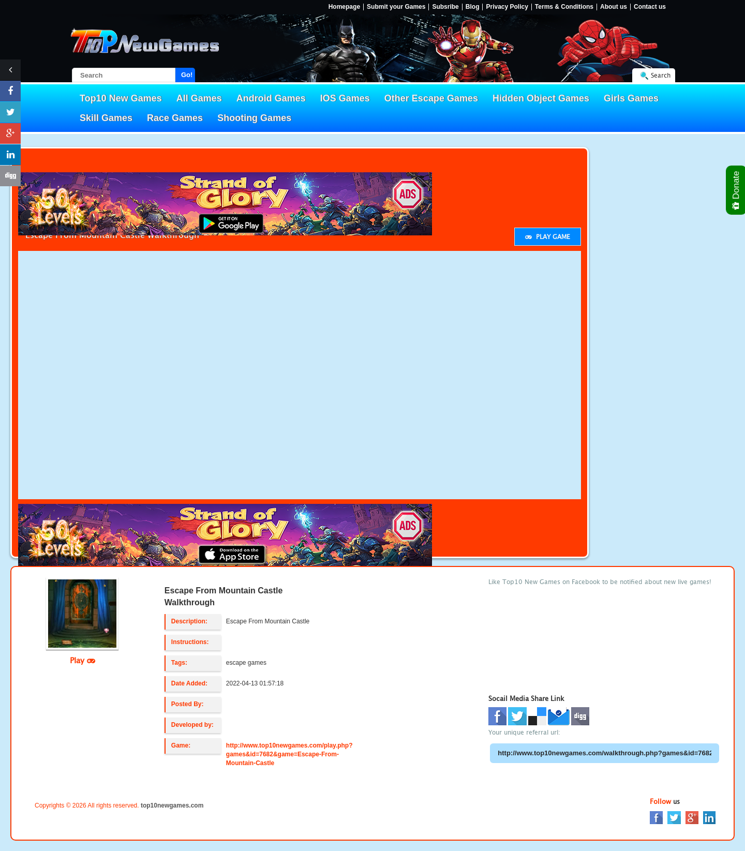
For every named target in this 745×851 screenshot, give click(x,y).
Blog (473, 7)
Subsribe (445, 7)
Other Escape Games (431, 98)
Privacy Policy (507, 7)
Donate (736, 190)
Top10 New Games (121, 98)
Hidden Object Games (541, 98)
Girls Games (631, 98)
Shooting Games (254, 118)
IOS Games (345, 98)
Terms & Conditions (564, 7)
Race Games (175, 118)
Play (82, 660)
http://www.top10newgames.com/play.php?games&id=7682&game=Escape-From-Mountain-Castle (289, 754)
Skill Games (106, 118)
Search (661, 75)
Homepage (344, 7)
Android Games (271, 98)
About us (613, 7)
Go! (186, 75)
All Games (199, 98)
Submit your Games (396, 7)
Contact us (650, 7)
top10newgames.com (172, 805)
